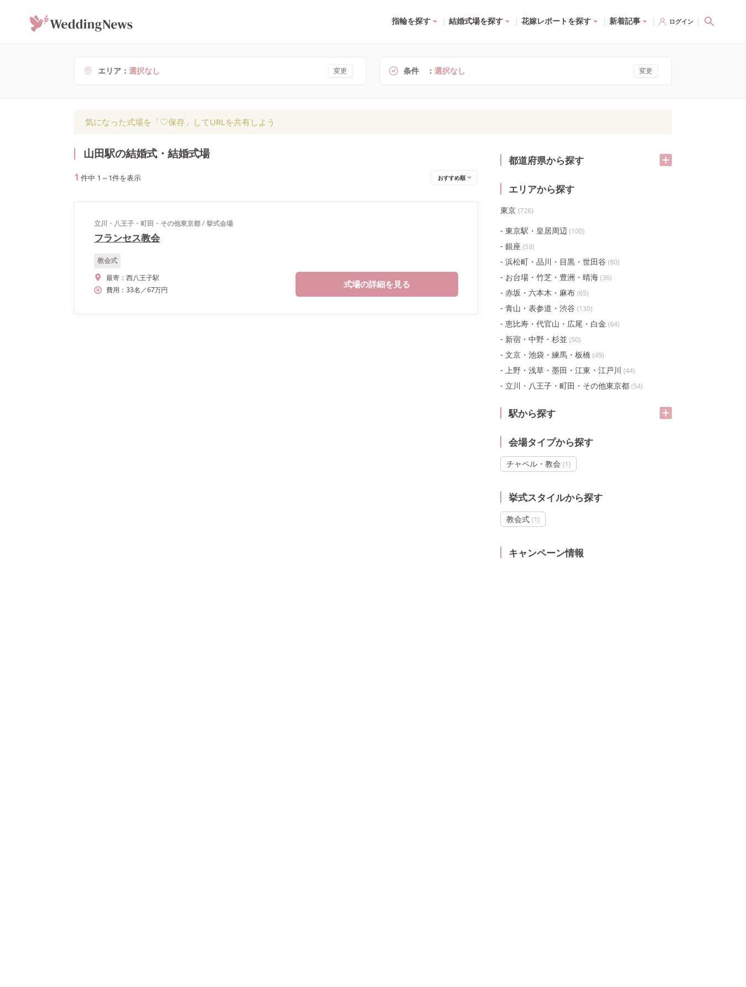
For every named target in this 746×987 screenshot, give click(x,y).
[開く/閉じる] (666, 160)
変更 (340, 70)
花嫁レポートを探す (556, 20)
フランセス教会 (127, 237)
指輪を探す (411, 20)
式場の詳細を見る (377, 284)
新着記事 (624, 20)
